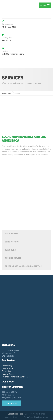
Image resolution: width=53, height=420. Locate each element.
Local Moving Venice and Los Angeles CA (24, 138)
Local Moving (12, 233)
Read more (7, 160)
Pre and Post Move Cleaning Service (23, 266)
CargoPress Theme (16, 414)
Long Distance (12, 241)
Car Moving (11, 250)
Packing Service (13, 258)
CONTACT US (11, 403)
